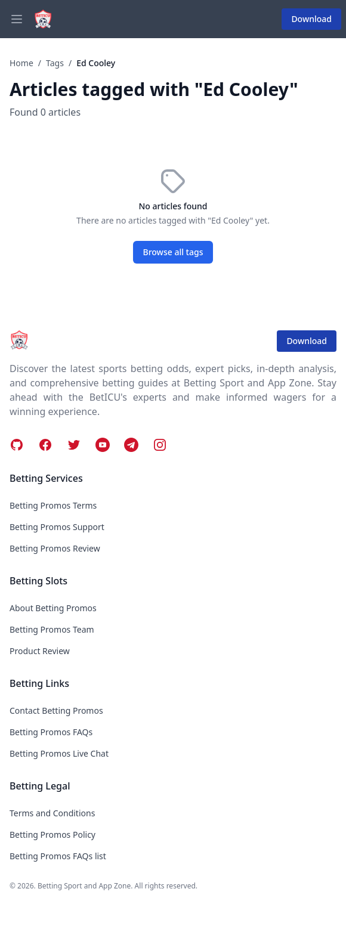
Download (311, 18)
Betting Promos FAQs (51, 732)
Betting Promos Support (57, 526)
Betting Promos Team (52, 629)
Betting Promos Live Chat (59, 753)
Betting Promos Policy (52, 834)
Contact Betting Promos (56, 710)
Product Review (40, 651)
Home (21, 63)
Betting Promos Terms (53, 505)
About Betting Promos (53, 608)
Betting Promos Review (55, 548)
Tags (55, 63)
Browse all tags (173, 252)
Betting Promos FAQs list (58, 856)
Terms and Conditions (52, 813)
